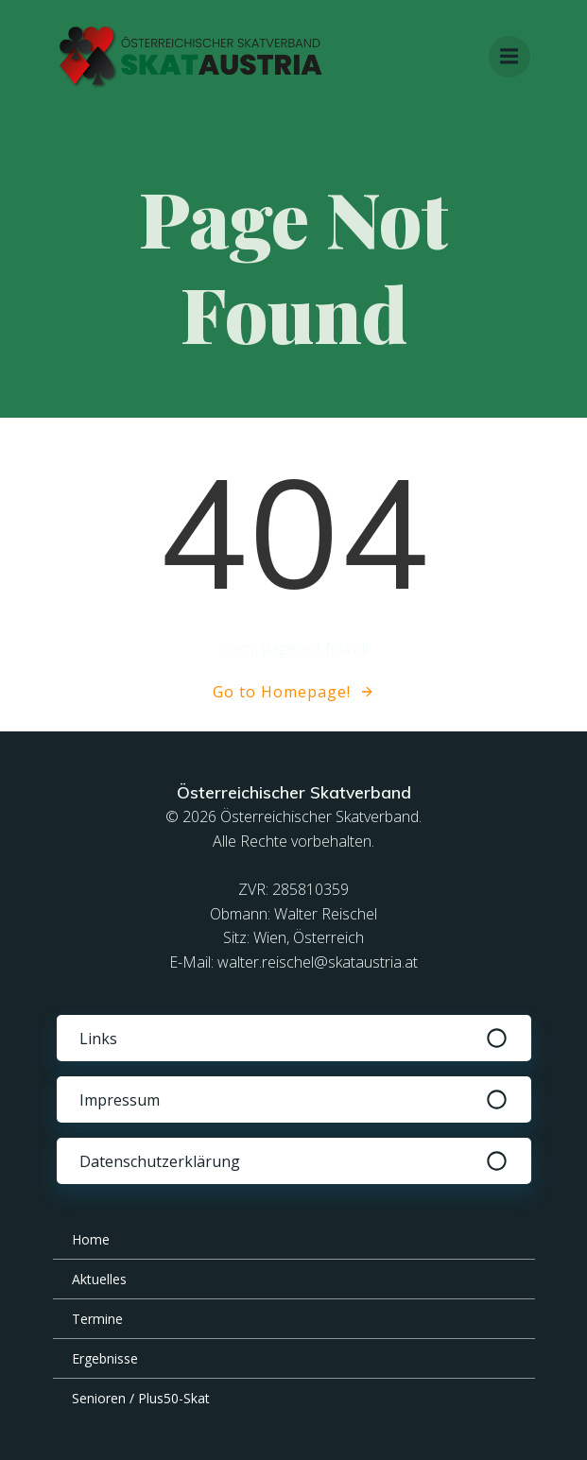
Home (91, 1239)
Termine (97, 1319)
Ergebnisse (105, 1358)
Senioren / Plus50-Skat (141, 1398)
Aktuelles (99, 1279)
